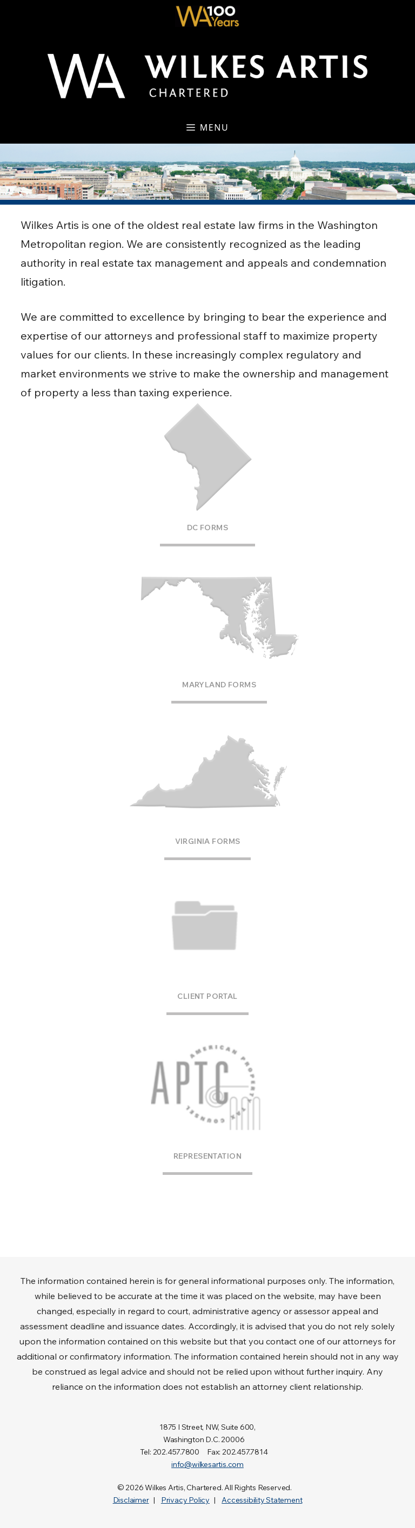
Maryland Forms (219, 684)
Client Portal (207, 996)
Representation (207, 1156)
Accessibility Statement (262, 1500)
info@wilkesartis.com (207, 1464)
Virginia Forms (207, 841)
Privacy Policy (185, 1500)
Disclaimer (131, 1500)
